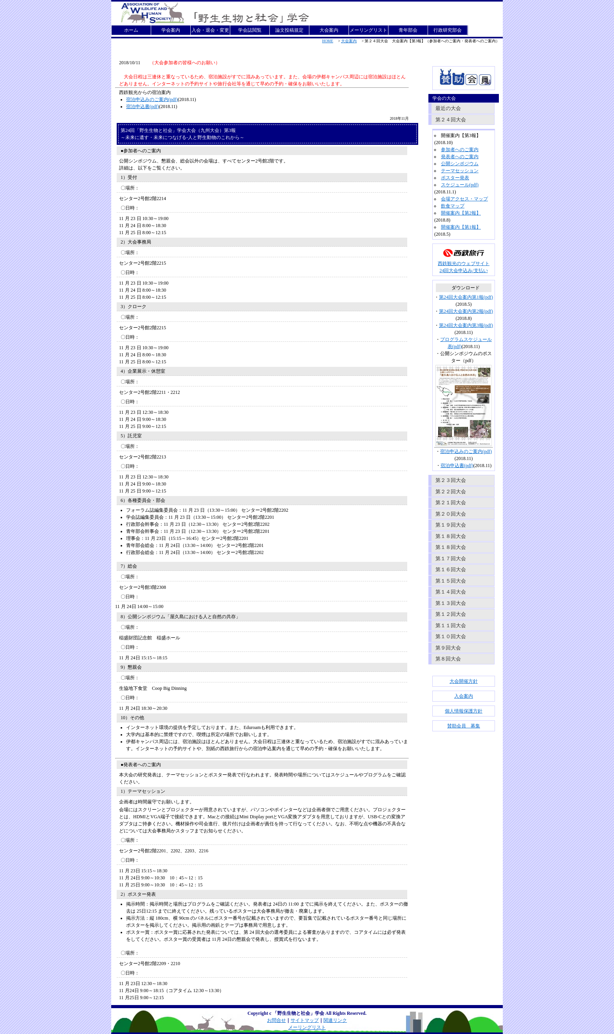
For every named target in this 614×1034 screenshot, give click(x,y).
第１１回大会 (450, 625)
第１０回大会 (450, 636)
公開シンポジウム (460, 163)
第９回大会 (448, 648)
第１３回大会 (450, 603)
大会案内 (329, 30)
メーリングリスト (368, 30)
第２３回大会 (450, 480)
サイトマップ (305, 1020)
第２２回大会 (450, 491)
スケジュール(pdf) (460, 185)
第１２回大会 (450, 614)
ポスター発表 (455, 177)
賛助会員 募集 (463, 726)
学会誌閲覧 (250, 30)
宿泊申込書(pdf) (142, 106)
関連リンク (335, 1020)
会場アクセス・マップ (464, 199)
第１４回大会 (450, 592)
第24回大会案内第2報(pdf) (466, 311)
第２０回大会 (450, 514)
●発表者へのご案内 (141, 764)
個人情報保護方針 (463, 711)
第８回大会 (448, 659)
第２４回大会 (450, 120)
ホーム (131, 30)
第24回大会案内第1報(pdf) (466, 297)
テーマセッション (460, 170)
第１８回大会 (450, 536)
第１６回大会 (450, 569)
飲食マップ (452, 206)
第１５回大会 (450, 581)
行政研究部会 (447, 30)
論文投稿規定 (289, 30)
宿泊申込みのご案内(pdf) (152, 99)
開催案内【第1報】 (461, 227)
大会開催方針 (464, 681)
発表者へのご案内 (460, 156)
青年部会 (408, 30)
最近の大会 (448, 108)
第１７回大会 (450, 558)
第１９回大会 (450, 525)
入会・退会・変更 (210, 30)
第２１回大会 (450, 502)
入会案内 (463, 696)
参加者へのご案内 (460, 149)
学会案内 (170, 30)
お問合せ (276, 1020)
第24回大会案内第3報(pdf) (466, 325)
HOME (327, 41)
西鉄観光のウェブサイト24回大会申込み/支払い (463, 264)
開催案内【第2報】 (461, 213)
